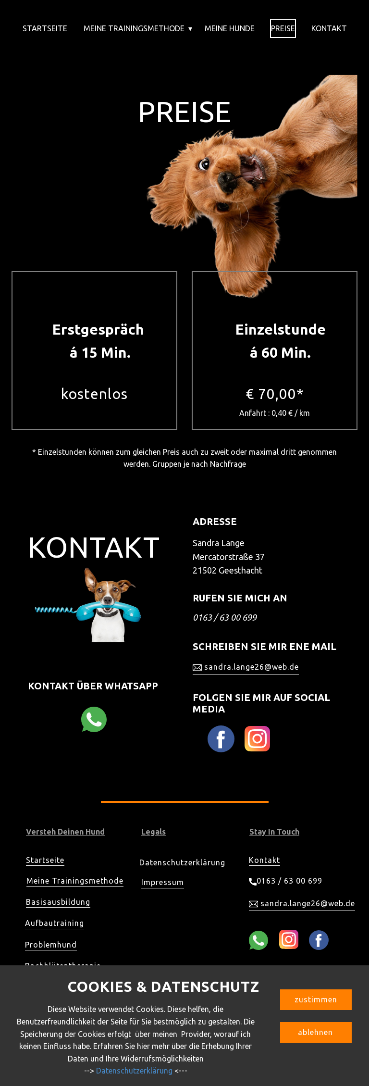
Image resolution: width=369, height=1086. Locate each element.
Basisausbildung (58, 902)
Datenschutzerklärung (182, 862)
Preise (283, 28)
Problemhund (51, 944)
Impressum (162, 882)
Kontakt (329, 28)
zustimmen (316, 999)
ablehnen (315, 1032)
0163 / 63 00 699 (285, 881)
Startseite (45, 28)
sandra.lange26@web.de (246, 667)
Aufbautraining (54, 923)
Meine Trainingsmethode (134, 28)
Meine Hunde (230, 28)
